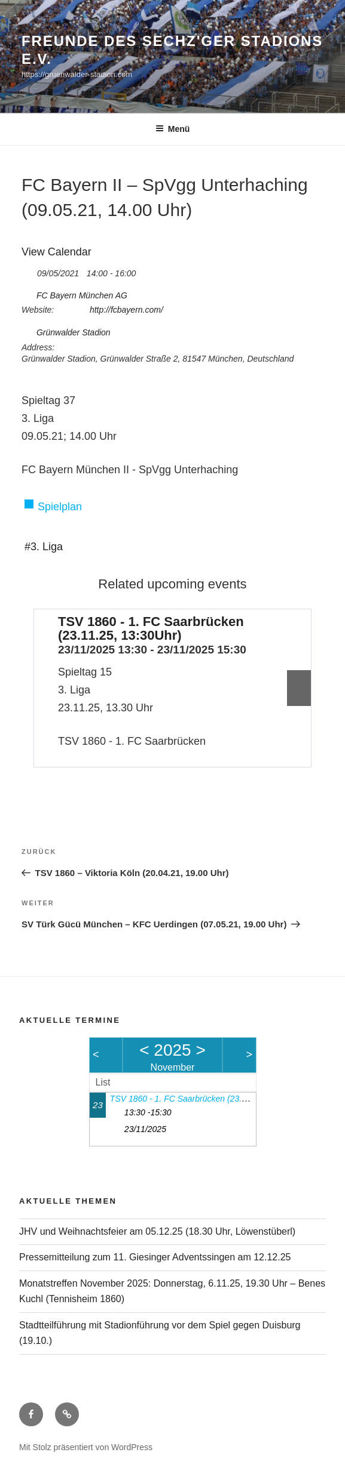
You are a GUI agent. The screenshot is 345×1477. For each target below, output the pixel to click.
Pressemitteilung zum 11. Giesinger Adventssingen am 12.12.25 (155, 1257)
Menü (172, 129)
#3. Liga (44, 547)
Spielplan (60, 507)
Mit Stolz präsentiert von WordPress (85, 1447)
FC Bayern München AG (81, 295)
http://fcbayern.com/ (126, 309)
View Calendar (56, 252)
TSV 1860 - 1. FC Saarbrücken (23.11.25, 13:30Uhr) (151, 628)
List (103, 1082)
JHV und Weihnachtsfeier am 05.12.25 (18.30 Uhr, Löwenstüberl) (157, 1231)
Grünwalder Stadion (73, 332)
